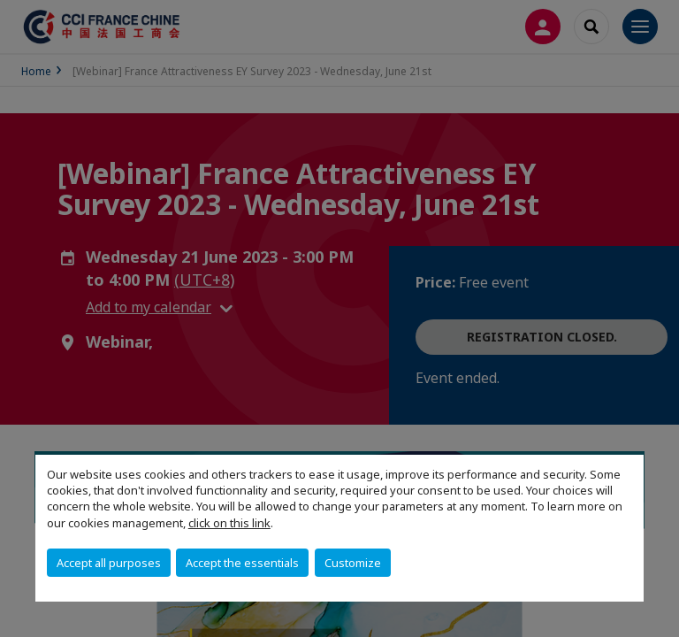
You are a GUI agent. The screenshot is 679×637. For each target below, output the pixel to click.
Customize (352, 563)
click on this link (229, 523)
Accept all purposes (109, 563)
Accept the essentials (242, 563)
